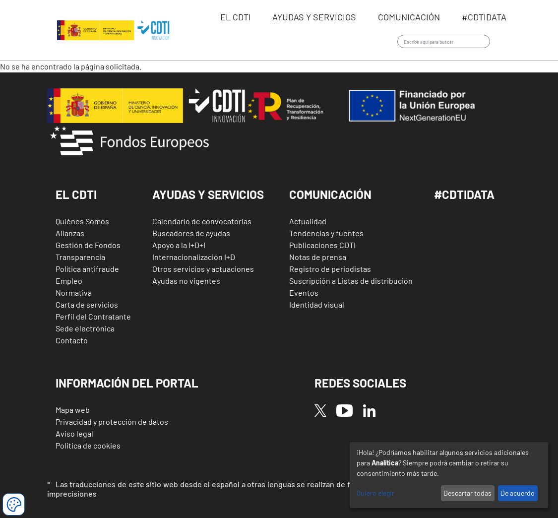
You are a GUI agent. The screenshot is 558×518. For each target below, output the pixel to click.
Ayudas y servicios (315, 16)
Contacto (72, 340)
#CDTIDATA (464, 194)
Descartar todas (467, 493)
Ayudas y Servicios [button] (208, 194)
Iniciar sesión (504, 42)
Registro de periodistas (330, 268)
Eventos (303, 292)
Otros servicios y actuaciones (203, 268)
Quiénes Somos (82, 221)
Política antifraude (87, 268)
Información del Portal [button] (127, 383)
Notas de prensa (317, 256)
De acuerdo (517, 493)
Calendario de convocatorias (201, 221)
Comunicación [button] (330, 194)
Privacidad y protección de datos (112, 421)
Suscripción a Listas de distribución (351, 280)
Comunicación (410, 16)
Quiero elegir (375, 493)
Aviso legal (74, 433)
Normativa (74, 292)
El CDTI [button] (76, 194)
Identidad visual (316, 304)
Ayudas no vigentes (186, 280)
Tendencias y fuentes (326, 233)
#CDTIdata (484, 16)
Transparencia (80, 256)
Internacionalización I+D (193, 256)
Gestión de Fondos (88, 245)
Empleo (69, 280)
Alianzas (70, 233)
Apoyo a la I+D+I (178, 245)
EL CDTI (236, 16)
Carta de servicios (87, 304)
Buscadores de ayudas (191, 233)
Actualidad (307, 221)
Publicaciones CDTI (322, 245)
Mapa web (73, 409)
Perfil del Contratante (93, 316)
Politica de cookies (88, 445)
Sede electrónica (85, 328)
